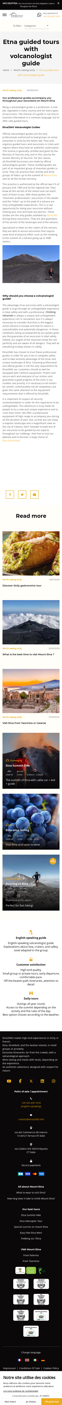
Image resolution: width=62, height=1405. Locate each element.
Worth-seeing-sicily (12, 90)
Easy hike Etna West (31, 1232)
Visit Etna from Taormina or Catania (24, 723)
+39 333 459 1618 (51, 16)
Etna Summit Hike (31, 1215)
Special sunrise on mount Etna (31, 1226)
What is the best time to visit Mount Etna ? (28, 654)
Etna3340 (52, 215)
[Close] (58, 3)
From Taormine (31, 1261)
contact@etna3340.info (31, 1117)
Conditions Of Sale (29, 1368)
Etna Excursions (11, 440)
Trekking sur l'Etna (31, 1238)
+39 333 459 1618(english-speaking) (31, 1102)
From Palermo (31, 1255)
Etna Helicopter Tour (31, 1221)
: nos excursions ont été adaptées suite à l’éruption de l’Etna (29, 5)
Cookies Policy (51, 1368)
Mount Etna (50, 175)
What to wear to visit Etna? (31, 1192)
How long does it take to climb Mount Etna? (31, 1198)
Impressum (9, 1368)
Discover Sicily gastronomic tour (21, 585)
